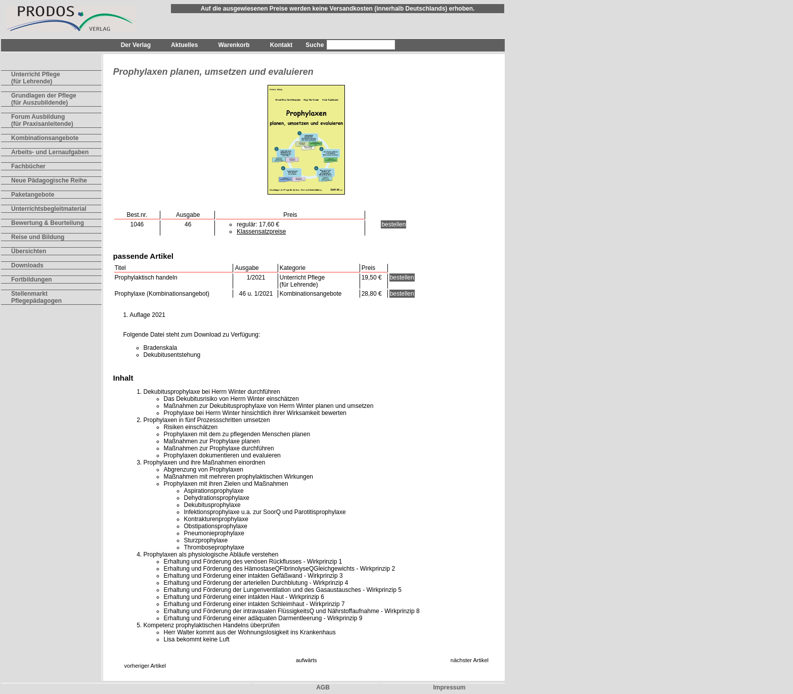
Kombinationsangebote (44, 138)
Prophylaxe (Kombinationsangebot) (162, 293)
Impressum (449, 687)
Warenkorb (233, 45)
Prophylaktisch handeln (146, 277)
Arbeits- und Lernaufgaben (50, 152)
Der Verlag (136, 45)
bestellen (393, 224)
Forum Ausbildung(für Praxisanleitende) (42, 120)
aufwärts (306, 660)
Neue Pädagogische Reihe (49, 180)
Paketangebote (32, 194)
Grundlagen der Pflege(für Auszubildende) (43, 99)
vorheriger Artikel (145, 666)
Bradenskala (161, 347)
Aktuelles (184, 45)
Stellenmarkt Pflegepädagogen (36, 297)
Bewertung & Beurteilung (47, 222)
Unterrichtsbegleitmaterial (48, 208)
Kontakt (281, 45)
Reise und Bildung (37, 237)
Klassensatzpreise (261, 231)
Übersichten (28, 251)
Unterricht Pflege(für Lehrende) (35, 78)
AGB (323, 687)
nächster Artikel (470, 660)
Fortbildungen (31, 279)
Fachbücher (28, 166)
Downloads (27, 265)
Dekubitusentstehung (172, 354)
